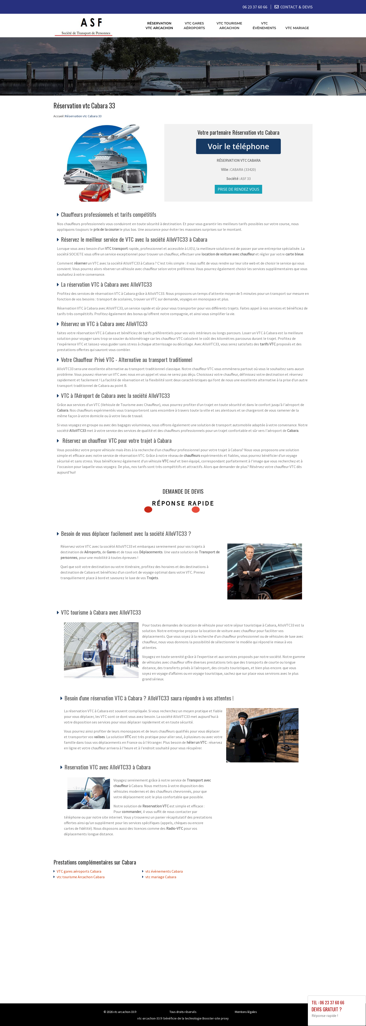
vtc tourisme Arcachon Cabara (81, 876)
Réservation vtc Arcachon (159, 25)
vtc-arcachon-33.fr (125, 1011)
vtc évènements (264, 25)
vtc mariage (297, 28)
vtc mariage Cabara (160, 876)
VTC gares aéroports (194, 25)
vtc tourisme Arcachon (229, 25)
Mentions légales (246, 1011)
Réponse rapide (183, 503)
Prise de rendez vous (238, 189)
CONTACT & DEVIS (296, 7)
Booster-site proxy (215, 1018)
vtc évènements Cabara (164, 871)
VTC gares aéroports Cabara (79, 871)
